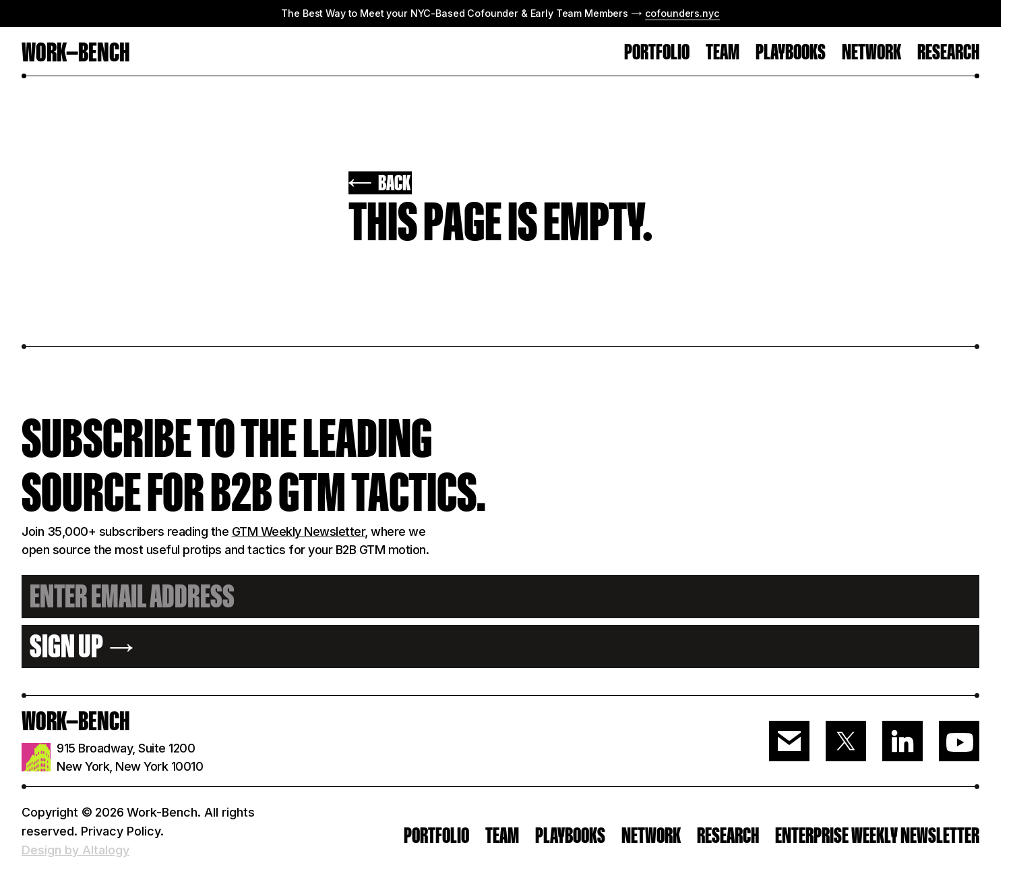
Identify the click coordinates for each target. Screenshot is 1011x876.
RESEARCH (948, 53)
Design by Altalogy (75, 850)
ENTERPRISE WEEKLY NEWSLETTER (877, 835)
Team (502, 835)
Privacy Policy (120, 831)
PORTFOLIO (657, 53)
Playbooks (791, 53)
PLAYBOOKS (570, 835)
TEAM (722, 53)
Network (871, 53)
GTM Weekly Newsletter (298, 531)
